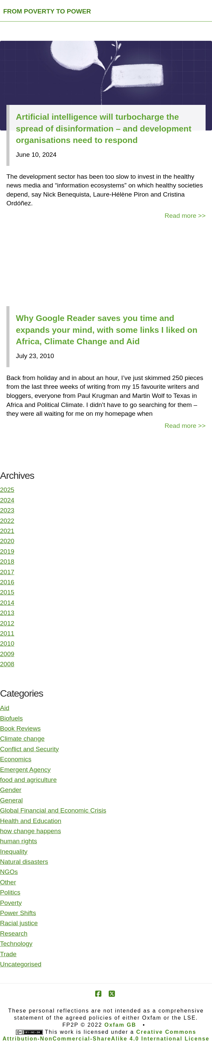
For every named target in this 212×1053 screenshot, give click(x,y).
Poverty (11, 902)
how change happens (30, 831)
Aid (4, 707)
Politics (10, 892)
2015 (7, 592)
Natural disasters (24, 861)
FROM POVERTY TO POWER (47, 11)
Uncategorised (21, 964)
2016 (7, 582)
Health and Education (30, 820)
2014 (7, 602)
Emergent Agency (25, 769)
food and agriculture (28, 779)
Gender (10, 789)
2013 (7, 612)
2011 (7, 633)
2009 (7, 653)
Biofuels (11, 718)
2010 (7, 643)
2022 (7, 520)
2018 (7, 561)
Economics (15, 759)
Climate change (22, 738)
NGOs (9, 871)
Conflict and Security (29, 749)
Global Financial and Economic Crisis (53, 810)
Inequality (13, 851)
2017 (7, 572)
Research (13, 933)
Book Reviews (20, 728)
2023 (7, 510)
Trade (8, 954)
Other (8, 882)
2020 (7, 541)
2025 (7, 489)
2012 (7, 623)
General (11, 800)
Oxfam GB (120, 1025)
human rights (18, 841)
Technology (16, 943)
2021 (7, 530)
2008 (7, 664)
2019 (7, 551)
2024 (7, 500)
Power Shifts (18, 912)
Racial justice (19, 923)
